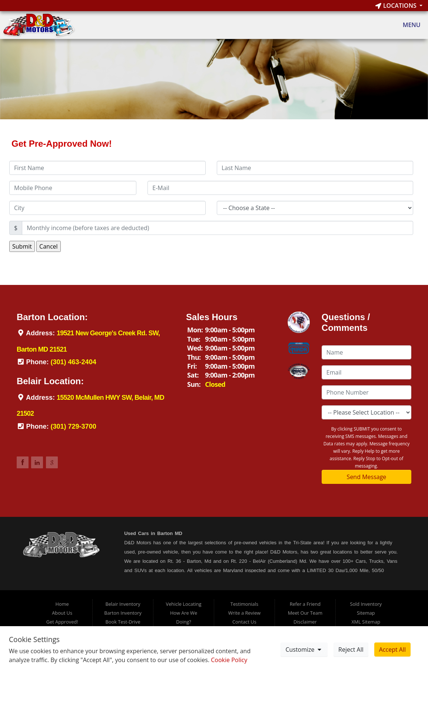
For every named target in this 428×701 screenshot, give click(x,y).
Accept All (392, 649)
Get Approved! (62, 621)
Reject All (351, 649)
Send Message (366, 477)
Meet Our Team (305, 612)
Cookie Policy (229, 660)
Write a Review (244, 612)
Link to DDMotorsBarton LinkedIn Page (37, 462)
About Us (62, 612)
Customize (303, 649)
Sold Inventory (366, 604)
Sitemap (366, 612)
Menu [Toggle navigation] (408, 25)
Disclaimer (305, 621)
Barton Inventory (123, 612)
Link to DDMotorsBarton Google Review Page (52, 462)
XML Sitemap (365, 621)
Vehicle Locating (184, 604)
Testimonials (244, 604)
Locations (396, 5)
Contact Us (244, 621)
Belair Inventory (122, 604)
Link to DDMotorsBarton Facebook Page (23, 462)
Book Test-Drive (123, 621)
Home (62, 604)
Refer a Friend (305, 604)
